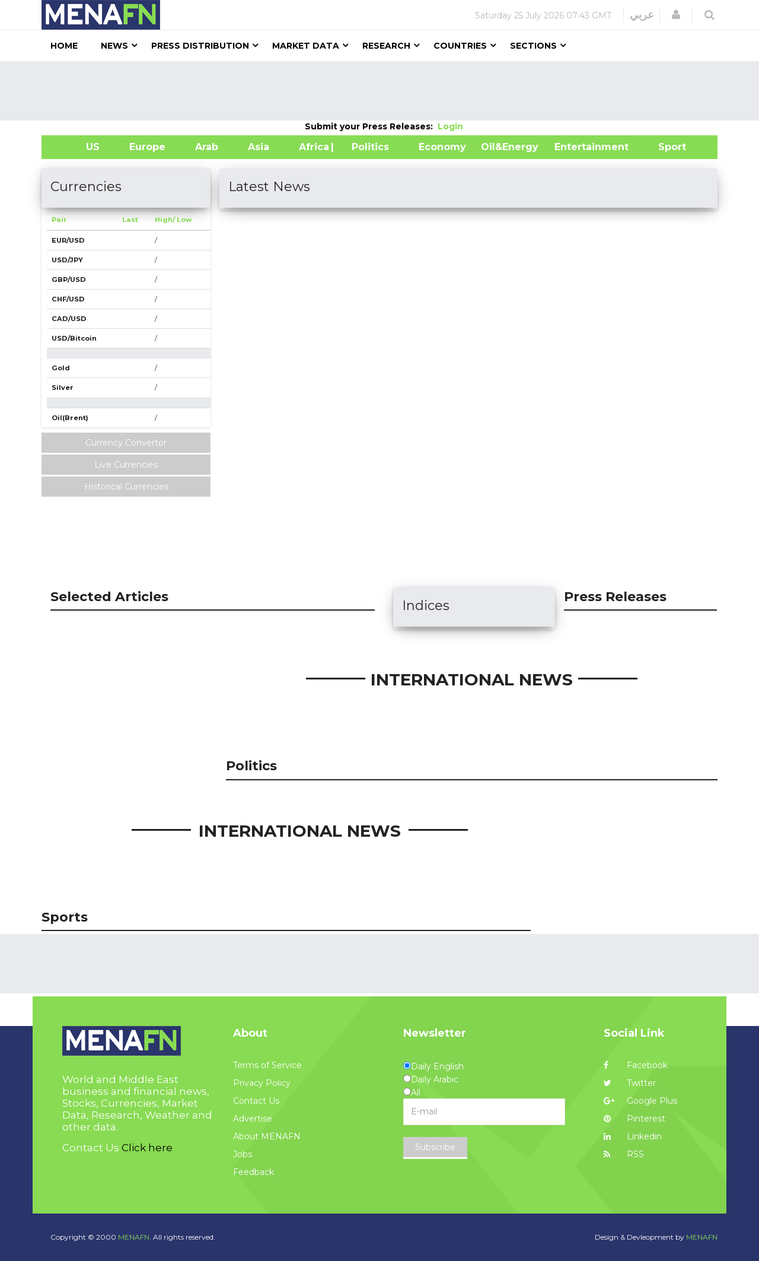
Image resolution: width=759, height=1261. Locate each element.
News (114, 45)
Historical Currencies (126, 486)
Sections (533, 45)
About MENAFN (267, 1136)
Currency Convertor (126, 442)
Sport (664, 147)
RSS (624, 1154)
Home (64, 45)
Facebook (636, 1065)
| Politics (367, 147)
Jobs (242, 1154)
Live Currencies (126, 464)
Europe (147, 147)
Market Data (305, 45)
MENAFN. (134, 1237)
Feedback (253, 1172)
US (78, 147)
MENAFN (701, 1237)
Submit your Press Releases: (371, 126)
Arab (206, 147)
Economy (442, 147)
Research (386, 45)
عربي (642, 14)
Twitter (630, 1083)
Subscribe (435, 1147)
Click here (147, 1148)
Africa (312, 147)
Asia (258, 147)
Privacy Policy (262, 1083)
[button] (676, 14)
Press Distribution (200, 45)
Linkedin (633, 1136)
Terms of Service (267, 1065)
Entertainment (573, 147)
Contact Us (256, 1100)
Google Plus (640, 1100)
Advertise (252, 1118)
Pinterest (634, 1118)
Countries (460, 45)
